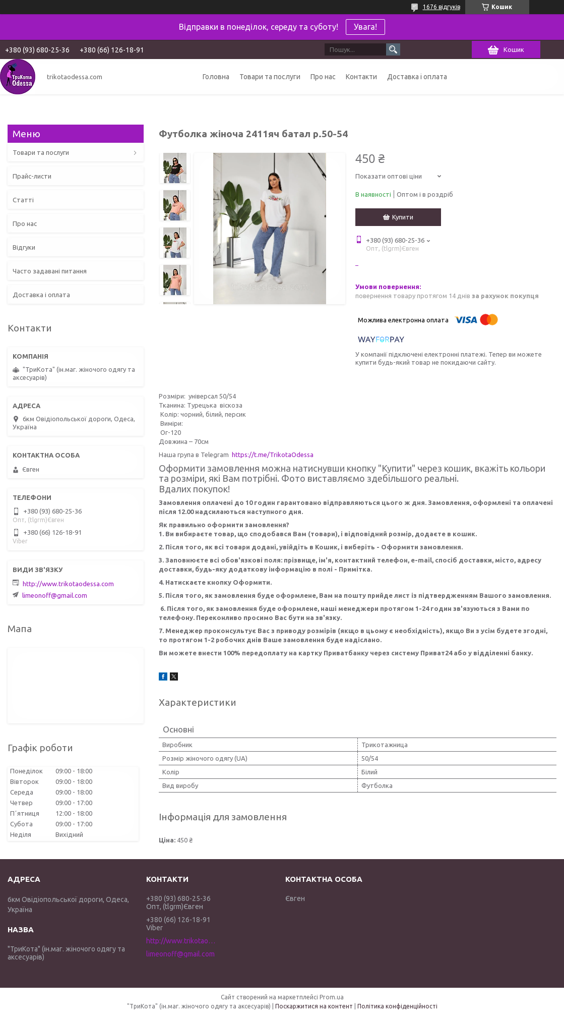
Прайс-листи (32, 176)
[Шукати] (393, 49)
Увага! (365, 26)
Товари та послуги (269, 77)
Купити (402, 216)
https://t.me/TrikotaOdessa (273, 454)
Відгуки (24, 247)
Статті (23, 199)
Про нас (323, 77)
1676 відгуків (441, 7)
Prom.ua (332, 997)
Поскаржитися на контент (314, 1006)
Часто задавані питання (50, 270)
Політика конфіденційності (397, 1006)
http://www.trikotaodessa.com (68, 583)
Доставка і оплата (417, 77)
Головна (216, 77)
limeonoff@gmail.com (54, 595)
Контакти (361, 77)
